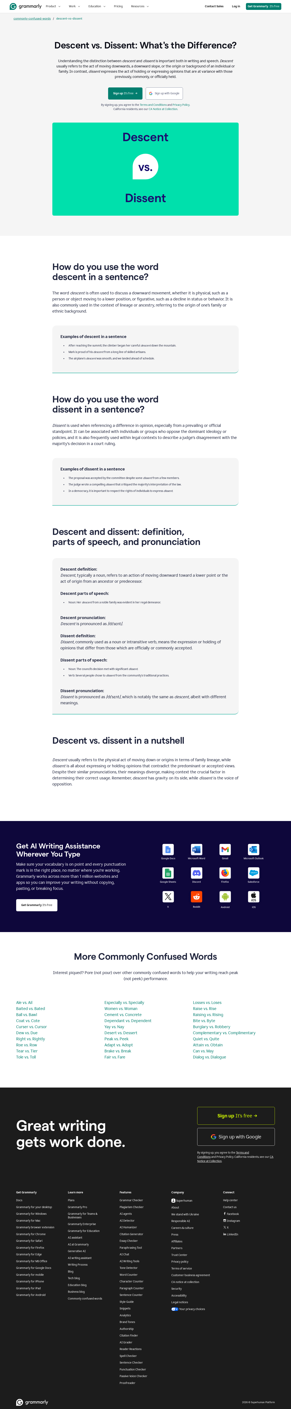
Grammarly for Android (30, 1295)
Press (174, 1234)
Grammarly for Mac (28, 1220)
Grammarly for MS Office (31, 1261)
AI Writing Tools (129, 1261)
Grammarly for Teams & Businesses (82, 1215)
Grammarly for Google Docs (33, 1268)
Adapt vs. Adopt (118, 1045)
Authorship (127, 1329)
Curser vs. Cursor (31, 1026)
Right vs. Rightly (30, 1038)
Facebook (231, 1214)
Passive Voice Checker (133, 1376)
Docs (19, 1200)
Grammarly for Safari (29, 1241)
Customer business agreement (190, 1275)
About (175, 1207)
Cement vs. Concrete (123, 1014)
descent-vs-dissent (69, 18)
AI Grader (126, 1342)
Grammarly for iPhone (30, 1281)
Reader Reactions (130, 1349)
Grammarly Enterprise (82, 1224)
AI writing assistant (80, 1258)
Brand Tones (127, 1322)
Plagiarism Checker (132, 1207)
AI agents (126, 1214)
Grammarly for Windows (31, 1214)
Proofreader (127, 1383)
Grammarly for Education (84, 1231)
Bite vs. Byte (204, 1020)
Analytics (125, 1315)
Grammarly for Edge (29, 1254)
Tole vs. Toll (26, 1057)
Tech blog (74, 1278)
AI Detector (127, 1220)
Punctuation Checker (133, 1369)
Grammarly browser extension (35, 1227)
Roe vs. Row (26, 1045)
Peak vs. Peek (116, 1038)
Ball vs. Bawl (26, 1014)
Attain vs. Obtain (208, 1045)
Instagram (231, 1221)
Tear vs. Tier (27, 1051)
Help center (230, 1200)
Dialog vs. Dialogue (209, 1057)
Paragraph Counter (132, 1288)
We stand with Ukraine (185, 1214)
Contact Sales (214, 6)
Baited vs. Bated (30, 1008)
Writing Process (78, 1264)
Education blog (77, 1285)
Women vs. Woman (120, 1008)
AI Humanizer (128, 1227)
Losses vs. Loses (207, 1002)
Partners (176, 1248)
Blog (70, 1271)
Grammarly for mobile (30, 1275)
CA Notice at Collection (163, 109)
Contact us (229, 1207)
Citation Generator (131, 1234)
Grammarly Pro (77, 1207)
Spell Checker (128, 1356)
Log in (236, 6)
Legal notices (179, 1302)
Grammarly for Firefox (30, 1247)
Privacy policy (179, 1261)
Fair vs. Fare (114, 1057)
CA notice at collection (185, 1282)
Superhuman (181, 1201)
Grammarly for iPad (28, 1288)
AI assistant (75, 1237)
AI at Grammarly (78, 1244)
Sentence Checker (131, 1362)
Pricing (118, 6)
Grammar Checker (131, 1200)
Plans (71, 1200)
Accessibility (179, 1295)
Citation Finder (129, 1335)
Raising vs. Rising (208, 1014)
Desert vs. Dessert (120, 1032)
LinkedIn (230, 1234)
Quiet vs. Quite (206, 1038)
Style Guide (127, 1302)
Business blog (76, 1292)
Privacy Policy (181, 105)
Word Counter (129, 1275)
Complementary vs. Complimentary (224, 1032)
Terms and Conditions (153, 105)
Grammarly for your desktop (34, 1207)
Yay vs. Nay (114, 1026)
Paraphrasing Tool (131, 1247)
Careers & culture (182, 1228)
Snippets (125, 1308)
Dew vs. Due (27, 1032)
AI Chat (124, 1254)
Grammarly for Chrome (31, 1234)
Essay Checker (129, 1241)
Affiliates (176, 1241)
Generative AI (77, 1251)
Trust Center (179, 1255)
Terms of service (181, 1268)
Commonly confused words (85, 1298)
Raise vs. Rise (204, 1008)
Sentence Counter (131, 1295)
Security (176, 1288)
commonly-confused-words (32, 18)
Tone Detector (129, 1268)
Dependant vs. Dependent (128, 1020)
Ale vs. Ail (24, 1002)
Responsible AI (180, 1221)
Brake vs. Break (117, 1051)
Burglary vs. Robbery (211, 1026)
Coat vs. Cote (28, 1020)
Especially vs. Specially (124, 1002)
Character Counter (131, 1281)
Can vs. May (203, 1051)
